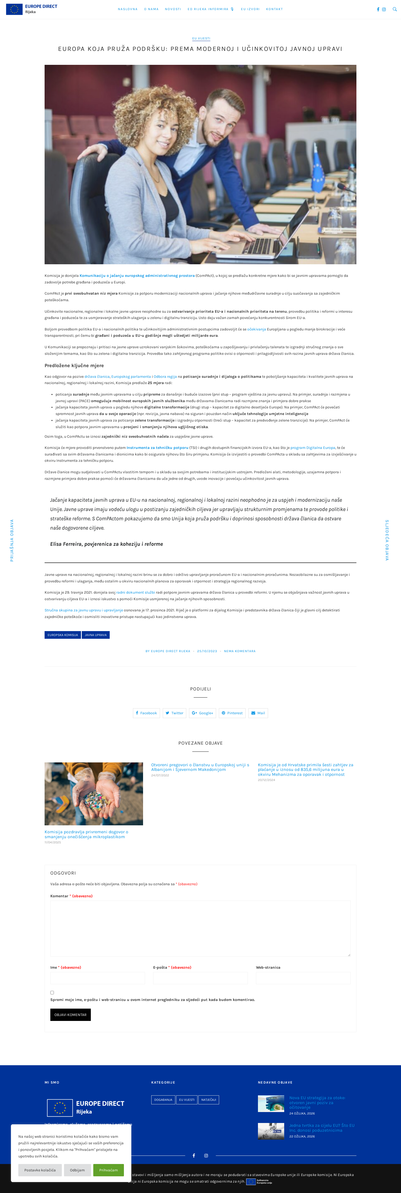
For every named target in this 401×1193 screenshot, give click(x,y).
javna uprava (96, 635)
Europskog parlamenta (131, 376)
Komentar (71, 896)
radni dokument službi (135, 592)
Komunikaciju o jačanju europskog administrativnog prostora (137, 275)
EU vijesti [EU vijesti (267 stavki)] (186, 1100)
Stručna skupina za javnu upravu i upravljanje (84, 610)
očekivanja (256, 329)
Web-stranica (268, 967)
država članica (97, 376)
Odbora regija (165, 376)
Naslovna (128, 9)
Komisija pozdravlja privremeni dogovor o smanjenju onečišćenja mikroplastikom (86, 834)
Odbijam (77, 1170)
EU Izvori (250, 9)
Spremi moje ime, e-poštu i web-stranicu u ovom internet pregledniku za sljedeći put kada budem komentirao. (152, 999)
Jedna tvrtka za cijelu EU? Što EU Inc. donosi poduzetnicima (321, 1128)
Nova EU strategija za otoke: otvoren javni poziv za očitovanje (317, 1102)
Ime (65, 967)
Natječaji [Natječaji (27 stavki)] (208, 1100)
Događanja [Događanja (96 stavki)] (163, 1100)
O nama (151, 9)
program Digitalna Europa (312, 447)
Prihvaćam (108, 1170)
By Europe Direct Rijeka (168, 651)
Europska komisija (63, 635)
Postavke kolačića (40, 1170)
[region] (71, 1153)
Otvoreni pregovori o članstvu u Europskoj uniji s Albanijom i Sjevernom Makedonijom (200, 767)
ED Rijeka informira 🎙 (211, 9)
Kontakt (274, 9)
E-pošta (172, 967)
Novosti (173, 9)
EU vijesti (201, 38)
